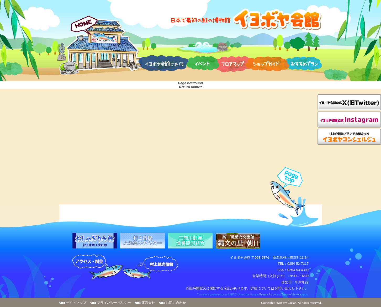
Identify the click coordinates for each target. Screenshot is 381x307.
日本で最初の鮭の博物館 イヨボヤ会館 (246, 19)
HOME (100, 45)
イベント (203, 63)
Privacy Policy (267, 294)
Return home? (190, 87)
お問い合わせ (176, 303)
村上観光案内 (152, 268)
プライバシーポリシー (114, 303)
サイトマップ (76, 303)
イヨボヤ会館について (163, 63)
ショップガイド (267, 63)
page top (292, 197)
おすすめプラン (302, 63)
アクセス (97, 268)
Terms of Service (291, 294)
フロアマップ (233, 63)
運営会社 (148, 303)
